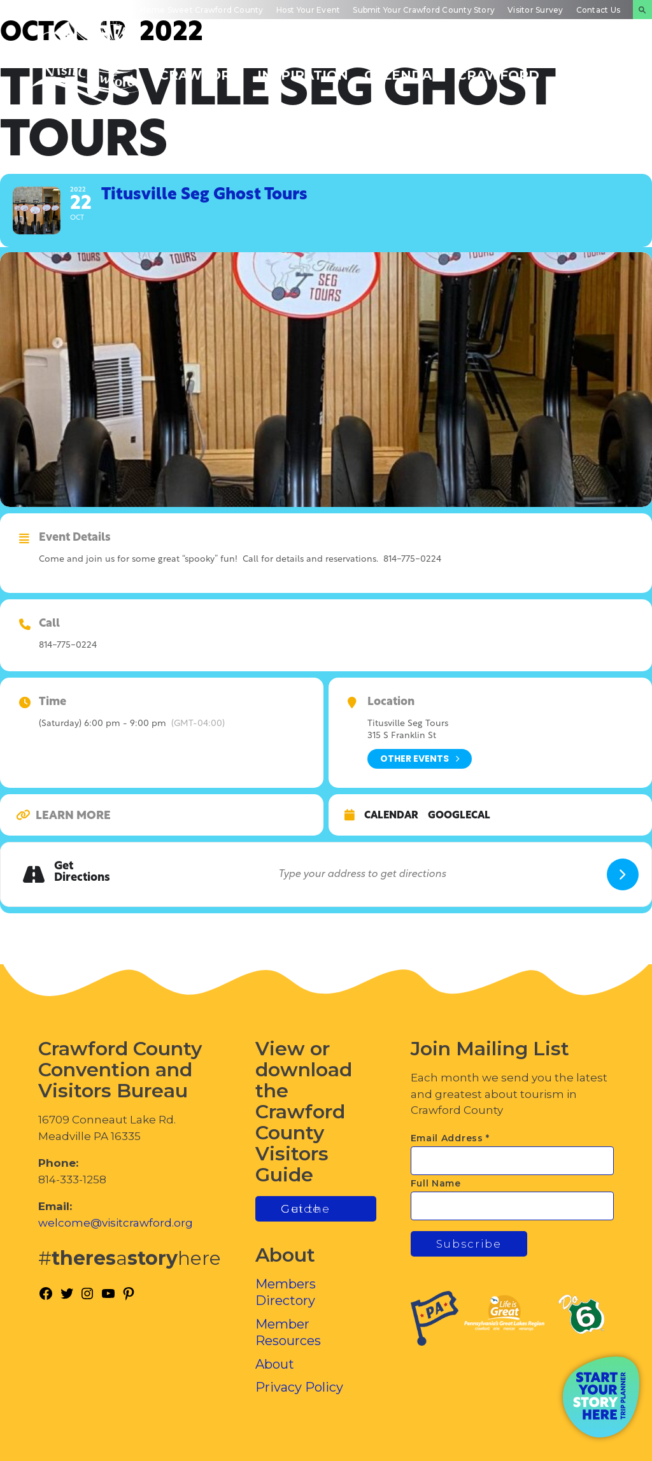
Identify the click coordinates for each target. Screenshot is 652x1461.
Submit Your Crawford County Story (424, 10)
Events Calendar (402, 68)
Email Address (450, 1138)
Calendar (391, 816)
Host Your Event (308, 10)
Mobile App (37, 10)
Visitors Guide (99, 10)
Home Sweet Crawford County (201, 10)
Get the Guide (305, 1208)
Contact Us (598, 10)
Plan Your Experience (599, 68)
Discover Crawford (200, 68)
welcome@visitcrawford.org (115, 1222)
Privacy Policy (299, 1387)
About (274, 1364)
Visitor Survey (535, 10)
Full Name (436, 1183)
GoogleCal (459, 816)
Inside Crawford (498, 68)
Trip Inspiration (302, 68)
